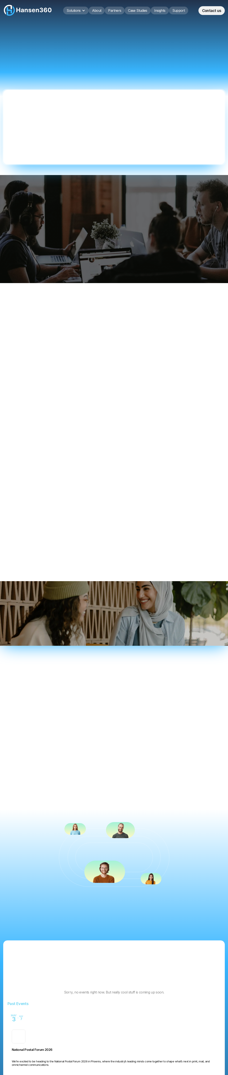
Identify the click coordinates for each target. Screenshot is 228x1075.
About (96, 10)
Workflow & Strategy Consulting (34, 359)
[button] (75, 10)
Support (178, 10)
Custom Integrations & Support (186, 359)
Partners (114, 10)
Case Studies (137, 10)
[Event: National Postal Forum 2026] (114, 1022)
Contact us (211, 10)
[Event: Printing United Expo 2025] (114, 1051)
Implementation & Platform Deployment (110, 359)
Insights (159, 10)
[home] (28, 10)
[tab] (25, 726)
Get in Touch (55, 494)
